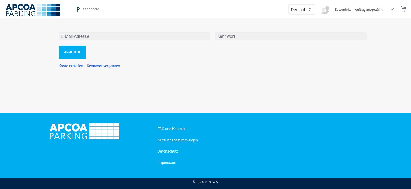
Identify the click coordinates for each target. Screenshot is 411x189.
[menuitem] (71, 66)
